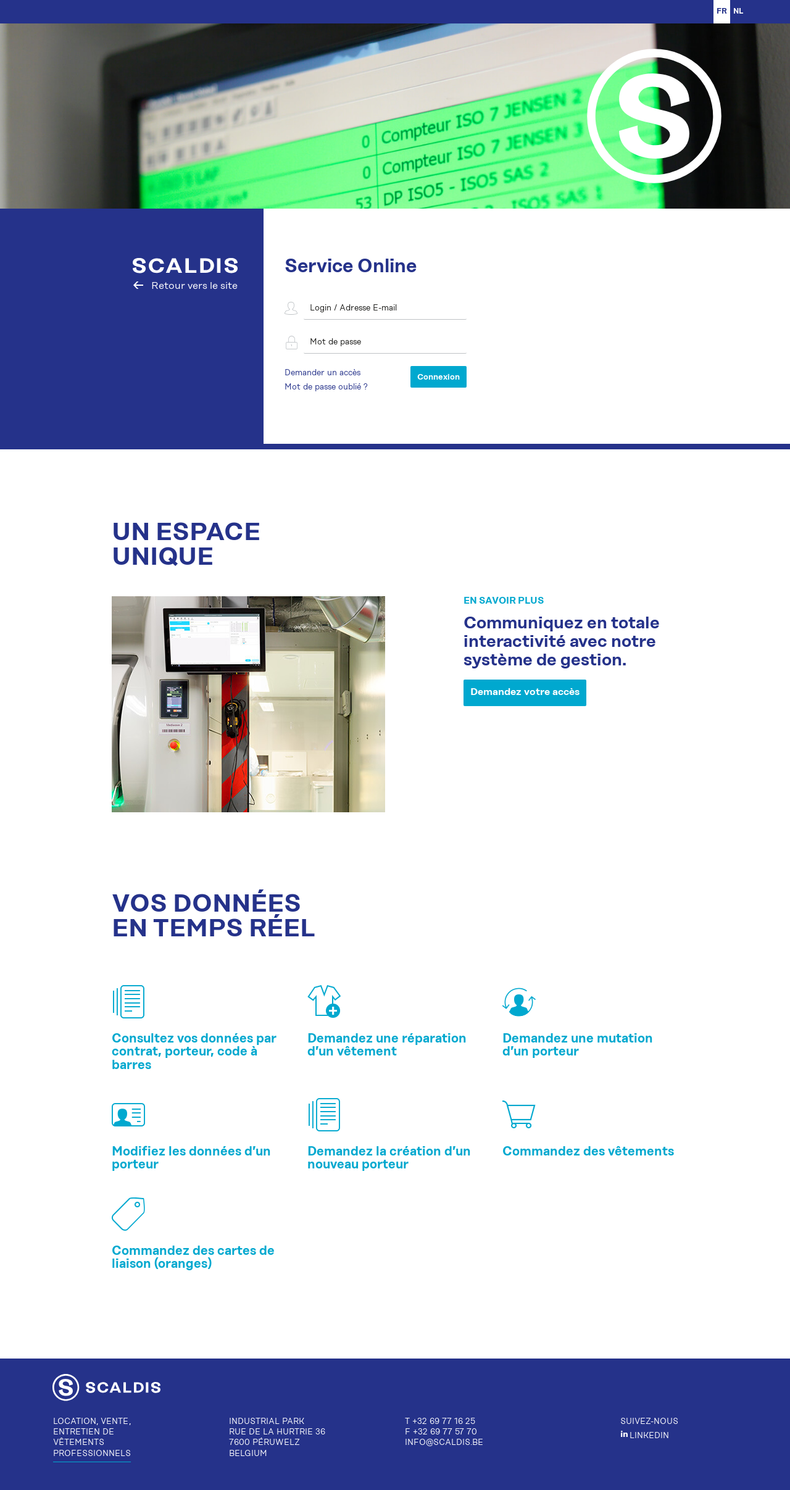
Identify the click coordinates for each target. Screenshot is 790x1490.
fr (722, 11)
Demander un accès (322, 373)
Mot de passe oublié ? (326, 387)
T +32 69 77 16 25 (440, 1422)
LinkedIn (644, 1436)
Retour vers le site (185, 286)
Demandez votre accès (525, 692)
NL (738, 11)
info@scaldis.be (444, 1443)
